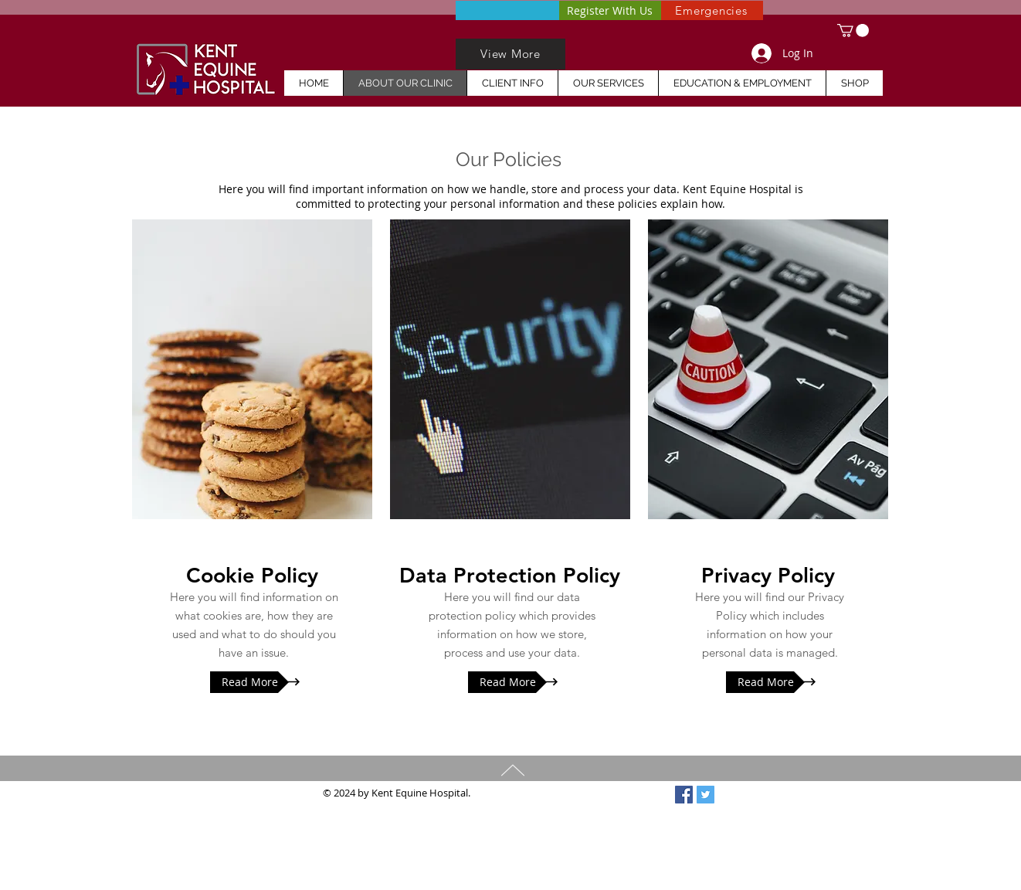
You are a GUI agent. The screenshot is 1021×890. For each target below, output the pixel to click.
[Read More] (249, 682)
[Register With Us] (609, 10)
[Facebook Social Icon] (684, 794)
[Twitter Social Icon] (705, 794)
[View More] (510, 54)
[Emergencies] (711, 10)
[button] (853, 30)
